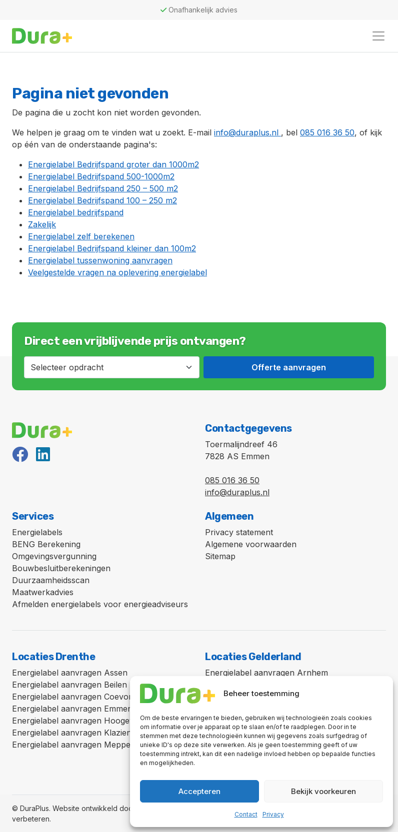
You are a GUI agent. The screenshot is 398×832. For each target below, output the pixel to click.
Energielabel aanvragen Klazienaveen (83, 733)
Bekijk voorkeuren (323, 791)
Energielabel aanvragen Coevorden (79, 697)
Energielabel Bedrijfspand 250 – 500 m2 (103, 188)
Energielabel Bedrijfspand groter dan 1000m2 (113, 164)
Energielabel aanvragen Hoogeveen (80, 721)
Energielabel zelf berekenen (81, 236)
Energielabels (37, 532)
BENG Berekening (46, 544)
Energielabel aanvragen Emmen (72, 709)
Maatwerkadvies (43, 592)
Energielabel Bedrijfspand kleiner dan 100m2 (112, 248)
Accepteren (199, 791)
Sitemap (220, 556)
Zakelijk (42, 224)
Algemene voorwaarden (250, 544)
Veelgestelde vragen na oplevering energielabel (117, 272)
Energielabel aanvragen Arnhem (266, 673)
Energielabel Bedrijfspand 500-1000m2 (101, 176)
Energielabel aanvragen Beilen (69, 685)
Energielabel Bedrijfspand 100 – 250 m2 (102, 200)
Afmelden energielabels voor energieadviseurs (100, 604)
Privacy (273, 814)
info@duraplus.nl (247, 132)
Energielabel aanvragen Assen (70, 673)
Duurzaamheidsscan (51, 580)
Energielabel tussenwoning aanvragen (100, 260)
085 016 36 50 (327, 132)
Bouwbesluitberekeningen (61, 568)
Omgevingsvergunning (54, 556)
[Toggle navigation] (378, 35)
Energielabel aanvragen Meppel (72, 745)
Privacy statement (239, 532)
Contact (246, 814)
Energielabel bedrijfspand (76, 212)
